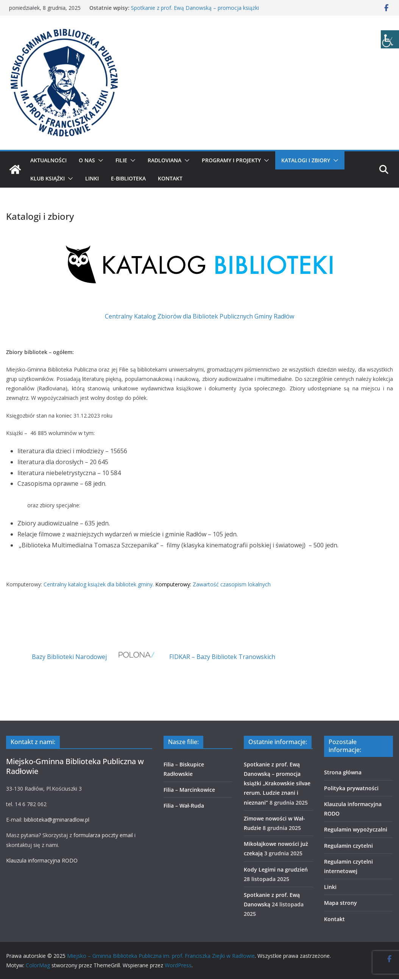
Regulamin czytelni (348, 845)
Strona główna (343, 772)
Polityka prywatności (351, 788)
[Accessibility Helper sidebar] (390, 39)
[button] (99, 160)
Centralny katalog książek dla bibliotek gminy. (99, 584)
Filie (121, 160)
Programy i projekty (231, 160)
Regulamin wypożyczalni (355, 829)
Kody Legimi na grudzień (276, 869)
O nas (87, 160)
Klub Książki (47, 178)
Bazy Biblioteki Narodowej (69, 657)
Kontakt (170, 178)
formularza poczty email (103, 835)
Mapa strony (340, 902)
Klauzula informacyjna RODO (42, 860)
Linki (92, 178)
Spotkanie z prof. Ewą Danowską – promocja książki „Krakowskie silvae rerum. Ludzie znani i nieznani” (195, 11)
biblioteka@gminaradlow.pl (56, 819)
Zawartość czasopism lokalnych (232, 584)
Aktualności (48, 160)
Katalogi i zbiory (305, 160)
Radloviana (164, 160)
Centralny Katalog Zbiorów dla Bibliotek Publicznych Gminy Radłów (199, 316)
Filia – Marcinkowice (189, 789)
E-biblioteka (128, 178)
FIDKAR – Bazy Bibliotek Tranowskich (222, 657)
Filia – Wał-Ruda (184, 805)
